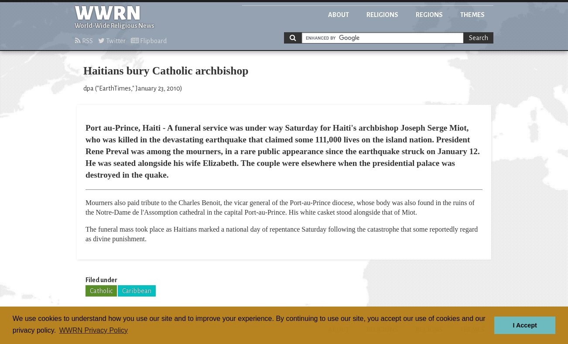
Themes (472, 14)
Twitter (112, 40)
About (338, 14)
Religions (382, 14)
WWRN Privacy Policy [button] (93, 330)
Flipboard (149, 40)
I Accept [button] (525, 325)
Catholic (101, 290)
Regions (429, 14)
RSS (84, 40)
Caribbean (136, 290)
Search (478, 37)
